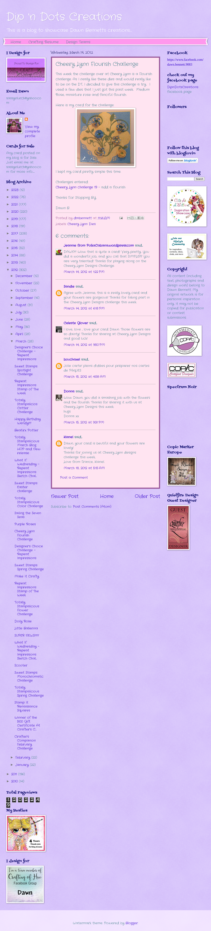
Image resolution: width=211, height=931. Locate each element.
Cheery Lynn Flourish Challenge (24, 535)
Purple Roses (25, 524)
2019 (15, 219)
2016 (15, 241)
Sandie (69, 286)
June (19, 319)
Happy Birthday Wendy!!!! (27, 421)
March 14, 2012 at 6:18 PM (84, 308)
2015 (15, 248)
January (22, 765)
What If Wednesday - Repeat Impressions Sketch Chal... (26, 468)
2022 (15, 197)
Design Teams (78, 42)
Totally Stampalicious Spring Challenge (29, 691)
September (24, 298)
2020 (15, 211)
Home (16, 42)
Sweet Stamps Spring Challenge (29, 567)
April (19, 334)
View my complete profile (32, 131)
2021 (15, 204)
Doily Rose (23, 621)
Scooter (20, 665)
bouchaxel (72, 359)
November (24, 283)
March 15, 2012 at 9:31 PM (84, 422)
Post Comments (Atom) (92, 506)
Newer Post (64, 496)
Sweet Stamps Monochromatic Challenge (28, 676)
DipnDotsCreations (182, 87)
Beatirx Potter (26, 430)
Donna (69, 391)
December (24, 276)
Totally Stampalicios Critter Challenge (25, 406)
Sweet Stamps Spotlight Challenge (25, 370)
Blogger (132, 923)
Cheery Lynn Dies (81, 224)
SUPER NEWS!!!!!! (26, 635)
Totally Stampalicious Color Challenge (28, 502)
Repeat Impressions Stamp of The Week (26, 387)
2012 (15, 270)
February (23, 757)
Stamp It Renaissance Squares (26, 706)
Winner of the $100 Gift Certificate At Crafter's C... (27, 723)
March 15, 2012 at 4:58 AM (85, 376)
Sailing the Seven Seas (27, 515)
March (21, 341)
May (19, 327)
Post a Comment (74, 477)
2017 (15, 233)
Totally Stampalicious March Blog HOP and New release (27, 445)
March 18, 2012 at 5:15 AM (84, 468)
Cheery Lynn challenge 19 (76, 187)
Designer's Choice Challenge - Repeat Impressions (28, 353)
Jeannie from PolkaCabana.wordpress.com (99, 245)
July (19, 312)
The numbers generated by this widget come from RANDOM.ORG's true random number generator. (181, 419)
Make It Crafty (26, 576)
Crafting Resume (43, 42)
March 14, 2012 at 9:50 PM (84, 344)
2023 (15, 190)
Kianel (68, 437)
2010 (15, 781)
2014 (15, 255)
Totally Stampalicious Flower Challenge (26, 608)
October (22, 290)
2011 (14, 774)
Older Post (147, 496)
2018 (15, 226)
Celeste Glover (76, 323)
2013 (15, 262)
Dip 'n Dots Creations (64, 17)
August (21, 305)
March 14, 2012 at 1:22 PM (84, 272)
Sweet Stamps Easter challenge (25, 487)
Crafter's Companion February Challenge (25, 742)
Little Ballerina (26, 628)
